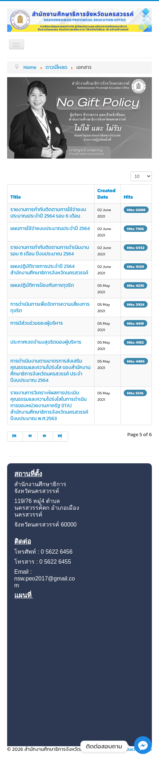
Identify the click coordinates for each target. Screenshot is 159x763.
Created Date (106, 194)
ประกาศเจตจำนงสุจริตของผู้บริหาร (45, 342)
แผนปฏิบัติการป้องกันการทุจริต (42, 285)
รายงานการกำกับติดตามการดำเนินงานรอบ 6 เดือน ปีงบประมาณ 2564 (49, 251)
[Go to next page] (45, 437)
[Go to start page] (15, 437)
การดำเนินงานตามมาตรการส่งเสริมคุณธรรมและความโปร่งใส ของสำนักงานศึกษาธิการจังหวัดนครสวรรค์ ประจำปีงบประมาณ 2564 (50, 370)
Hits (128, 197)
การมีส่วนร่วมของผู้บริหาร (36, 323)
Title (15, 197)
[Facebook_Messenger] (143, 752)
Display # (130, 171)
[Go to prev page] (30, 437)
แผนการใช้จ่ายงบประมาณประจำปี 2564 (50, 228)
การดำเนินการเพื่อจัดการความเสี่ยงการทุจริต (49, 307)
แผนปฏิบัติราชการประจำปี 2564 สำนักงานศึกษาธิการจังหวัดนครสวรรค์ (49, 269)
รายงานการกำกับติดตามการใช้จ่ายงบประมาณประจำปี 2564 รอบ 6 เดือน (48, 213)
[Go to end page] (60, 437)
